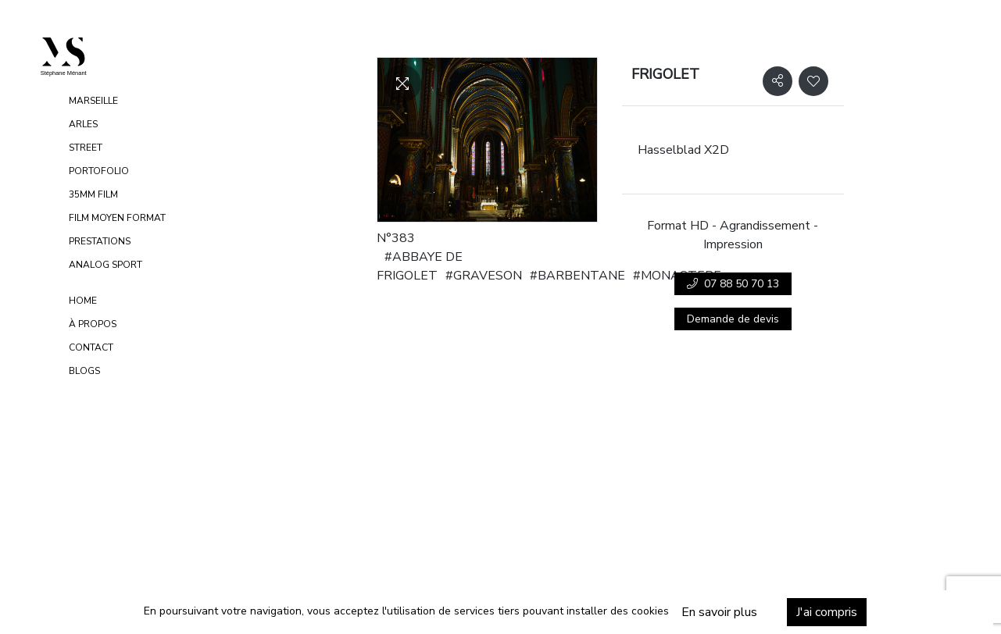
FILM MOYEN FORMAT (117, 218)
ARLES (83, 124)
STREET (85, 147)
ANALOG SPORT (105, 264)
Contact (91, 347)
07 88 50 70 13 (733, 283)
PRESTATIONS (99, 241)
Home (83, 300)
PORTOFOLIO (99, 171)
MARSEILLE (93, 100)
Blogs (84, 371)
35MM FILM (93, 194)
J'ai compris (805, 612)
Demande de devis (733, 319)
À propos (92, 324)
